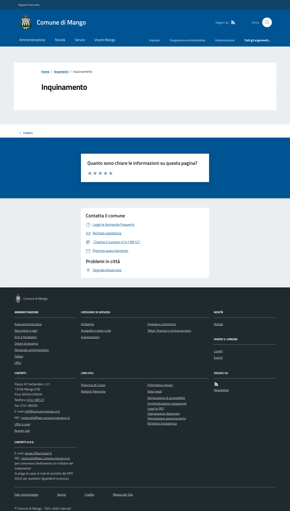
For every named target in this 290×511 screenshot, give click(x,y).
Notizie (218, 324)
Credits (89, 494)
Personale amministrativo (31, 349)
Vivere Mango (104, 39)
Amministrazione (32, 39)
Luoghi (218, 351)
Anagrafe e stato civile (96, 330)
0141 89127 (35, 399)
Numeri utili (22, 430)
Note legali (154, 391)
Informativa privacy (160, 384)
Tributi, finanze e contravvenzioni (169, 330)
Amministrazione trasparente (166, 403)
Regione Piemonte (28, 5)
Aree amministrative (28, 324)
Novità (60, 39)
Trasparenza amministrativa (187, 40)
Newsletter (221, 390)
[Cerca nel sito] (265, 22)
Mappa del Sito (123, 494)
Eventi (218, 357)
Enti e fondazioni (25, 337)
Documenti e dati (25, 330)
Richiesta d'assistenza (162, 423)
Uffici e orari (22, 424)
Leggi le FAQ (155, 408)
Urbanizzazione (225, 40)
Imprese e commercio (161, 324)
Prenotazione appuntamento (166, 418)
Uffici (17, 362)
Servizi (80, 39)
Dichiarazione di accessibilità (166, 397)
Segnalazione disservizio (163, 413)
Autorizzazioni (90, 337)
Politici (18, 356)
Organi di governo (26, 343)
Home (45, 71)
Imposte (154, 40)
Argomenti (61, 71)
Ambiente (87, 324)
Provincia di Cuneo (93, 384)
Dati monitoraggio (26, 494)
